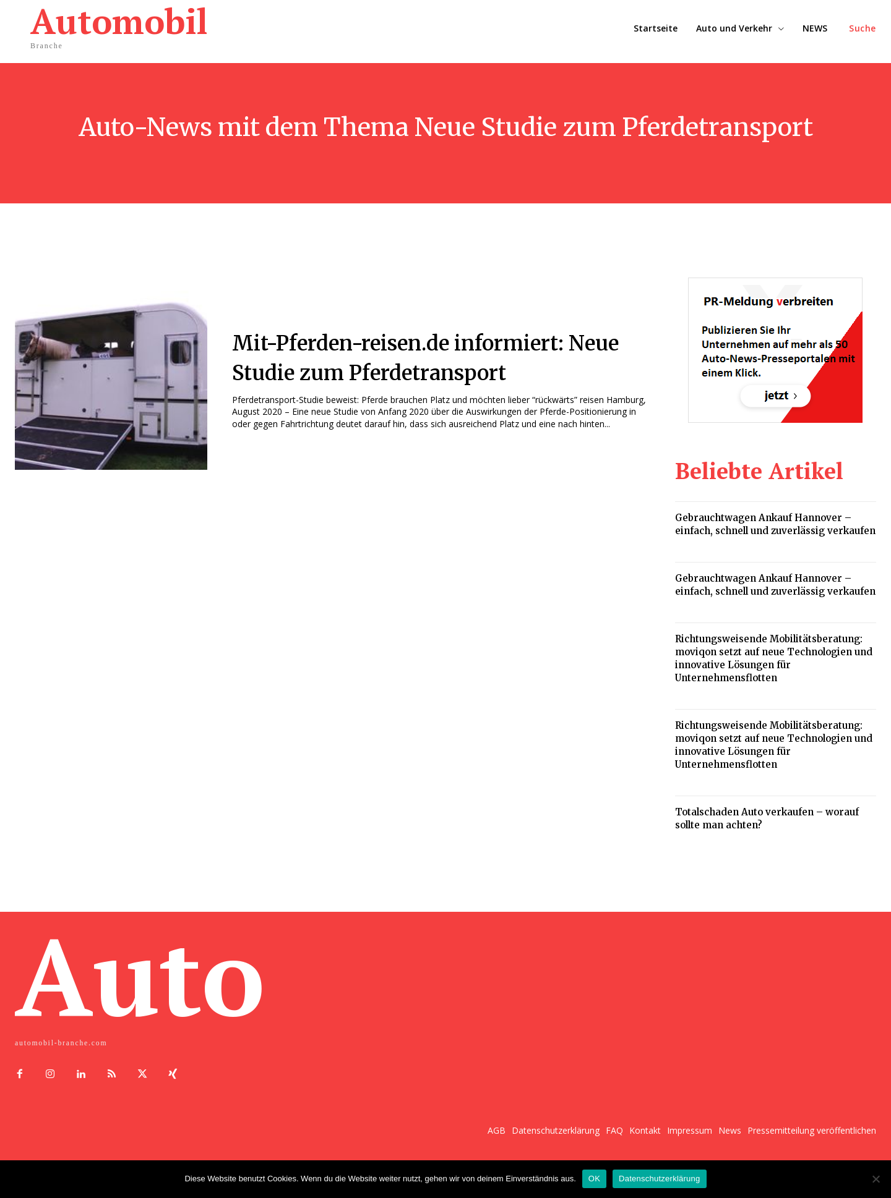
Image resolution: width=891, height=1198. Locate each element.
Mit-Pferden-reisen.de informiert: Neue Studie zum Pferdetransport (433, 356)
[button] (862, 28)
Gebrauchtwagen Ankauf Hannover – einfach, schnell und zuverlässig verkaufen (775, 524)
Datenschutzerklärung (659, 1178)
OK (594, 1178)
